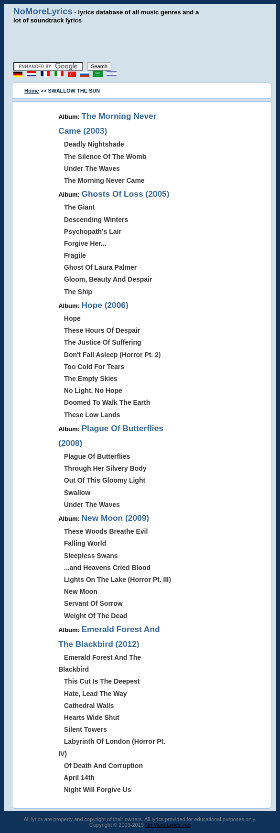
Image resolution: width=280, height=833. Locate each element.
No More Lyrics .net (168, 825)
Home (31, 91)
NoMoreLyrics (43, 11)
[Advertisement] (140, 43)
